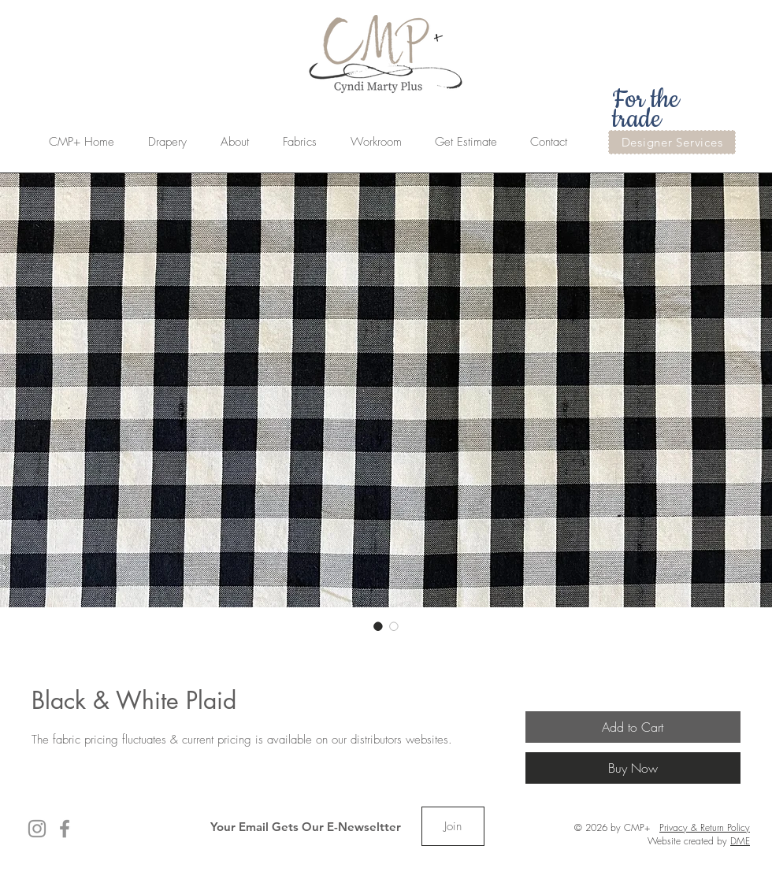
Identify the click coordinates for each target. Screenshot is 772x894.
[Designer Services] (672, 142)
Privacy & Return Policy (704, 827)
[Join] (452, 826)
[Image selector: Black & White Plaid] (378, 626)
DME (740, 841)
